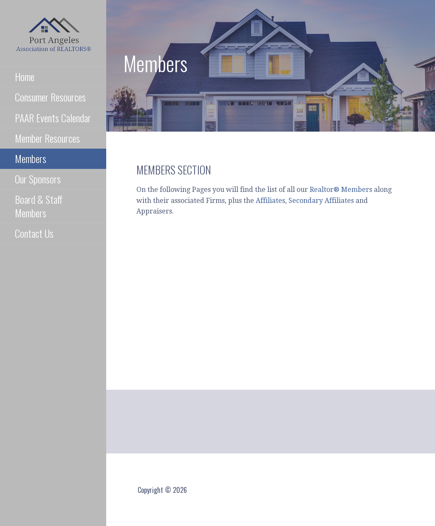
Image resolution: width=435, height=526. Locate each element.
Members (30, 158)
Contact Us (34, 233)
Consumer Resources (50, 96)
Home (24, 76)
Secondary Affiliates (321, 201)
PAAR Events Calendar (53, 117)
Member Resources (47, 138)
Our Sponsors (38, 178)
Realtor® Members (341, 190)
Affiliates (270, 201)
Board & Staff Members (38, 205)
